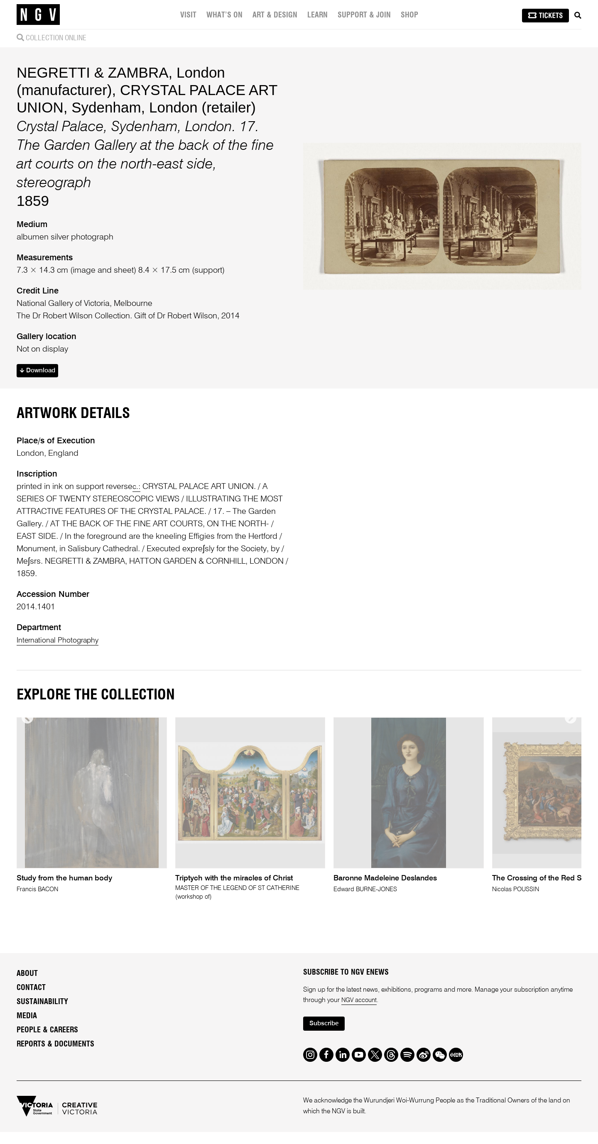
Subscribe (326, 1035)
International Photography (63, 642)
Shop (410, 15)
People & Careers (47, 1040)
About (27, 984)
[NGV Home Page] (38, 14)
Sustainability (42, 1012)
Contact (31, 998)
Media (27, 1026)
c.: (136, 488)
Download (40, 371)
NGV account (360, 1010)
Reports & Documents (55, 1054)
